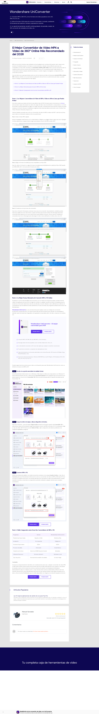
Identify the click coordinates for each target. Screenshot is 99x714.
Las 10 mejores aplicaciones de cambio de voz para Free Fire (31, 596)
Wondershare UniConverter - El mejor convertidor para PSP (44, 324)
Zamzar (63, 103)
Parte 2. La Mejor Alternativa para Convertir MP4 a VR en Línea (30, 87)
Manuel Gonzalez (18, 58)
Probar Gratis (36, 331)
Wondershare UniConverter (19, 310)
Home (11, 40)
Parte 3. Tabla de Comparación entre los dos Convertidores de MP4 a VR (33, 90)
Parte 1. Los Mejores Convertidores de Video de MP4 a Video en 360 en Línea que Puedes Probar (39, 83)
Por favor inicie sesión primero (40, 631)
